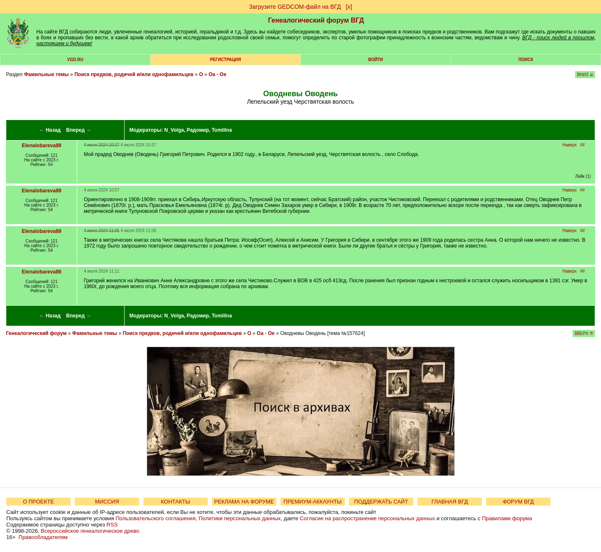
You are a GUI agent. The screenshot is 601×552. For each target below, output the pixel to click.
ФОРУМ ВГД (518, 501)
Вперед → (78, 130)
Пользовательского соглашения (155, 518)
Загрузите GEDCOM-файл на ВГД (295, 6)
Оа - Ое (218, 74)
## (582, 145)
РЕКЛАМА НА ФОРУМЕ (244, 501)
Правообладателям (42, 537)
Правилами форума (507, 518)
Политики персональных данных (240, 518)
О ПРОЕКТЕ (38, 501)
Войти (375, 59)
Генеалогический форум (36, 333)
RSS (112, 524)
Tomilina (221, 130)
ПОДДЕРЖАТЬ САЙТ (381, 501)
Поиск (525, 59)
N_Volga (174, 130)
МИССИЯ (107, 501)
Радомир (198, 130)
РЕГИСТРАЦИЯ (225, 59)
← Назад (50, 130)
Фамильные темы (46, 74)
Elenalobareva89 (41, 145)
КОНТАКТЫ (175, 501)
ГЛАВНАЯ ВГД (450, 501)
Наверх (570, 145)
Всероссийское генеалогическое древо (90, 531)
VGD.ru (75, 59)
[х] (349, 6)
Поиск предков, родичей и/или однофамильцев (134, 74)
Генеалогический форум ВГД (316, 20)
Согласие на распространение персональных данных (367, 518)
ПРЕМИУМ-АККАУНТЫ (312, 501)
